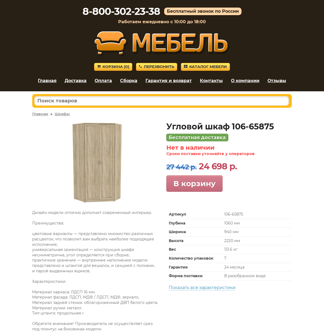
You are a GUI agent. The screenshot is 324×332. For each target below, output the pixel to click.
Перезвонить (156, 66)
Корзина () (113, 66)
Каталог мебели (205, 66)
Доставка (76, 80)
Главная (47, 80)
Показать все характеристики (202, 287)
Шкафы (62, 114)
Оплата (103, 80)
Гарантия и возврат (169, 80)
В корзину (194, 183)
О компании (245, 80)
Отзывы (276, 80)
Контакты (211, 80)
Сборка (128, 80)
